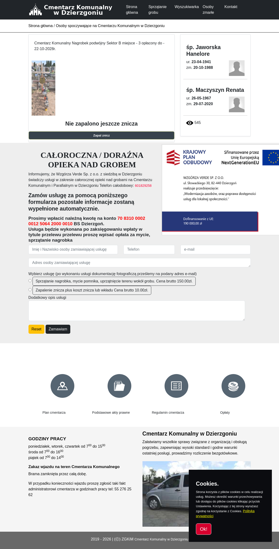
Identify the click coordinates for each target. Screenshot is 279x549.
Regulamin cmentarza (168, 412)
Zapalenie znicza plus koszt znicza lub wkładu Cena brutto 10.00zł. (92, 290)
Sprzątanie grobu (157, 9)
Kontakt (230, 7)
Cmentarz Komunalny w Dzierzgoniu (161, 539)
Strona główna (132, 9)
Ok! (203, 529)
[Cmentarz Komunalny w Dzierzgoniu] (76, 9)
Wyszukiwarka (187, 7)
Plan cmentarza (54, 412)
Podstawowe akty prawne (111, 412)
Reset (37, 329)
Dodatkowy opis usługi (47, 298)
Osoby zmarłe (208, 9)
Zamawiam (58, 329)
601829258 (143, 186)
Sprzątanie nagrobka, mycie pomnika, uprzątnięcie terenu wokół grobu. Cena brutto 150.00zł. (114, 281)
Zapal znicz (101, 135)
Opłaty (225, 412)
